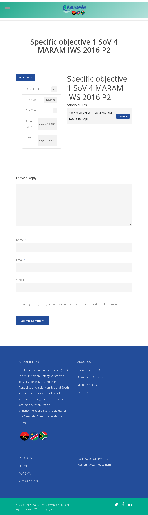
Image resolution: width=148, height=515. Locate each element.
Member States (87, 385)
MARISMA (24, 473)
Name (21, 240)
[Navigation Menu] (7, 9)
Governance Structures (91, 377)
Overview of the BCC (90, 370)
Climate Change (29, 481)
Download (25, 77)
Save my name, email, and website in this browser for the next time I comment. (69, 304)
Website (21, 280)
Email (20, 260)
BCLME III (24, 466)
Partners (82, 392)
